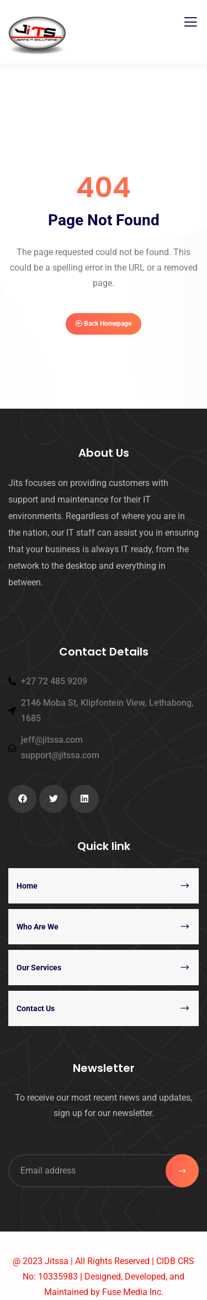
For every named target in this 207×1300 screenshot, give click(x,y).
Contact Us (36, 1008)
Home (27, 885)
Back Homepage (103, 323)
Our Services (39, 967)
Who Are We (38, 926)
